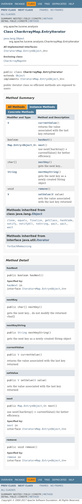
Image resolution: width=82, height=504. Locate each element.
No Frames (56, 10)
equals (22, 220)
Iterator (10, 50)
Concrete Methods (21, 112)
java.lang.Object (14, 38)
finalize (36, 220)
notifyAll (26, 223)
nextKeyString (48, 172)
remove (42, 188)
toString (42, 223)
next (41, 145)
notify (11, 223)
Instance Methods (42, 106)
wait (54, 223)
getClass (51, 220)
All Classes (8, 14)
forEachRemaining (19, 246)
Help (71, 4)
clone (11, 220)
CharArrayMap (13, 60)
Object (37, 50)
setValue (44, 194)
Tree (47, 4)
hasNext (43, 139)
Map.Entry (24, 50)
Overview (7, 4)
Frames (44, 10)
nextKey (43, 162)
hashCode (66, 220)
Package (20, 4)
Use (40, 4)
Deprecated (59, 4)
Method (48, 18)
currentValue (47, 122)
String (12, 172)
